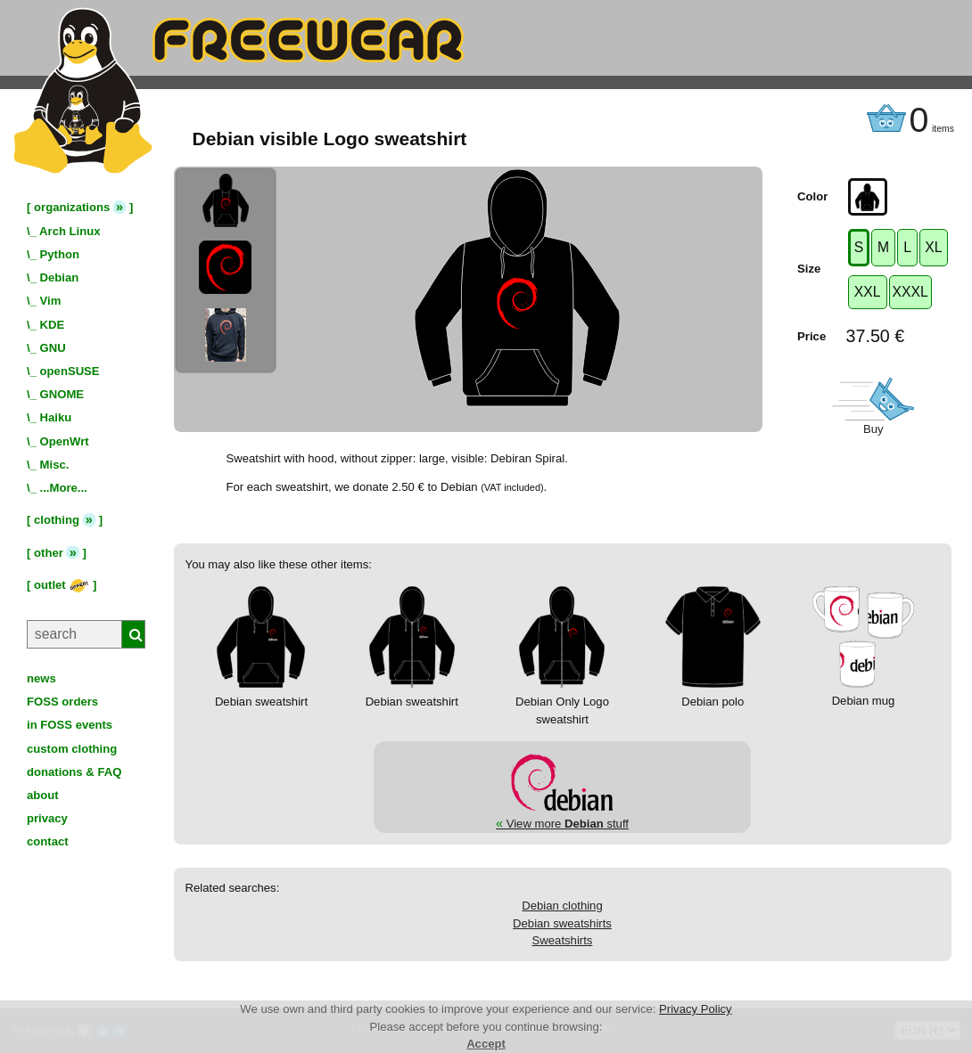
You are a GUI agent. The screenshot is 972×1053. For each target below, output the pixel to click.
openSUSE (70, 371)
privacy (47, 818)
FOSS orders (62, 701)
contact (48, 841)
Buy (873, 429)
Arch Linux (69, 231)
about (43, 795)
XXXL (910, 291)
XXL (867, 291)
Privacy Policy (695, 1009)
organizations (72, 207)
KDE (52, 324)
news (41, 678)
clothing (56, 519)
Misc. (55, 464)
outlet (61, 585)
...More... (63, 487)
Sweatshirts (562, 940)
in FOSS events (69, 724)
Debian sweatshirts (562, 923)
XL (933, 247)
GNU (53, 348)
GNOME (62, 394)
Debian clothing (562, 905)
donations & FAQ (74, 772)
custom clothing (72, 748)
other (48, 552)
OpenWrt (64, 441)
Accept (486, 1043)
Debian (59, 277)
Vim (51, 300)
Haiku (56, 417)
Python (59, 254)
